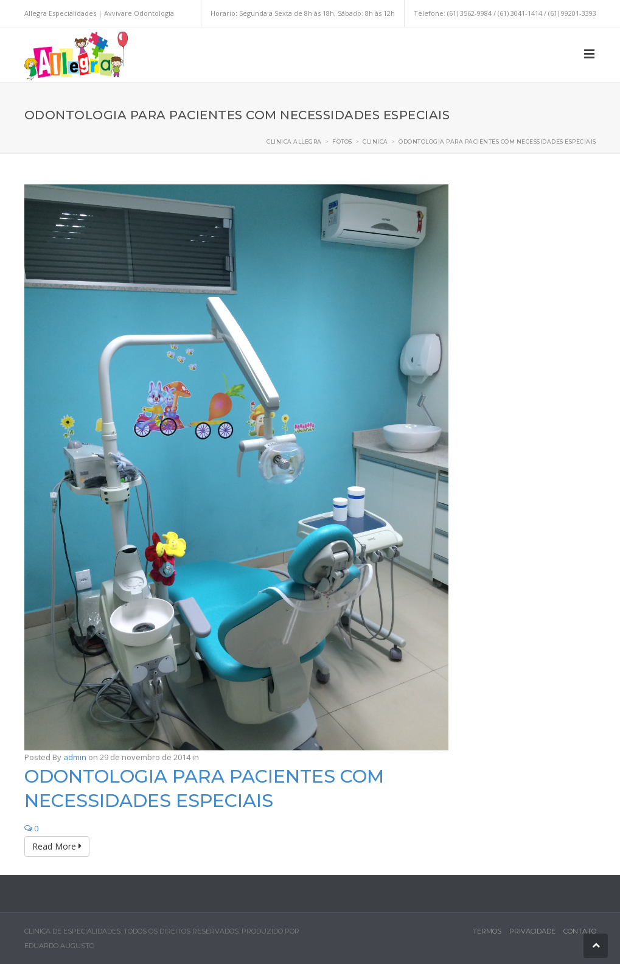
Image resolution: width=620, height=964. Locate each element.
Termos (487, 931)
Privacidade (532, 931)
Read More (57, 846)
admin (74, 757)
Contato (579, 931)
